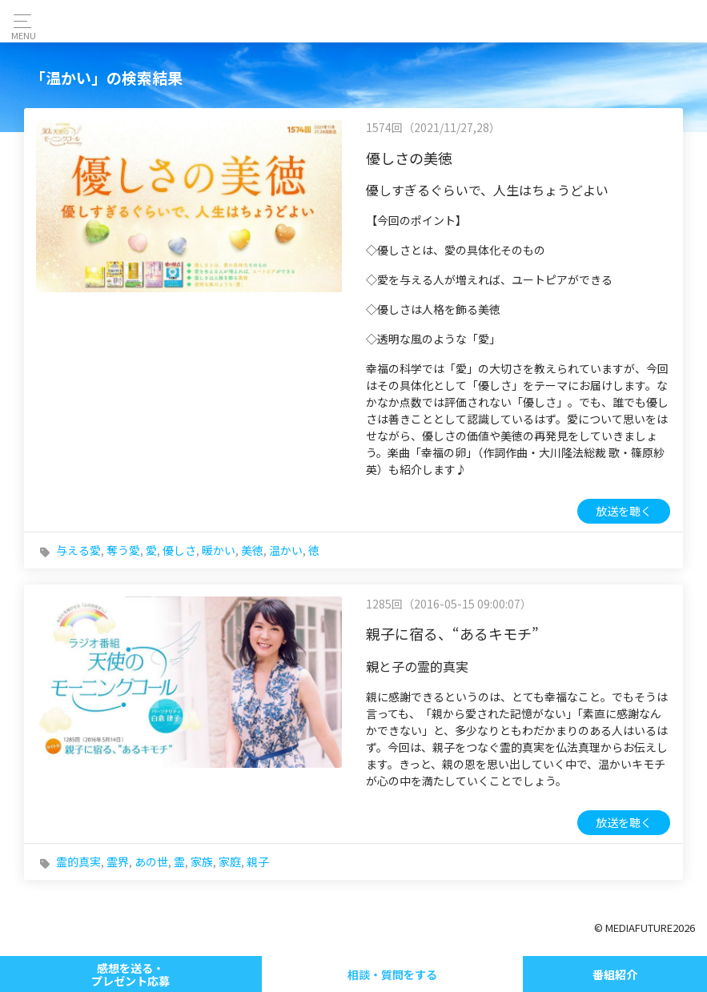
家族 (202, 861)
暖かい (218, 550)
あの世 (151, 861)
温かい (286, 550)
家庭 (230, 861)
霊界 (117, 861)
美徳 (252, 550)
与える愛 (78, 550)
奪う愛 (123, 550)
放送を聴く (624, 511)
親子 (258, 861)
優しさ (179, 550)
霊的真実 (78, 861)
